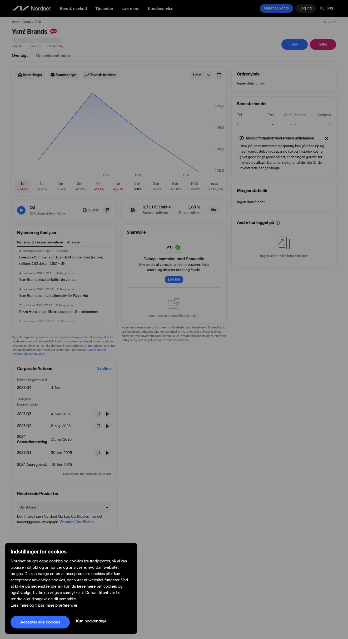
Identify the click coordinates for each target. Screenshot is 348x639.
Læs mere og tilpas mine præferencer (44, 605)
